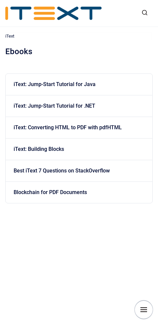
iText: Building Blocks (39, 149)
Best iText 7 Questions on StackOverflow (62, 170)
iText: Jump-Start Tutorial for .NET (54, 106)
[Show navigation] (144, 310)
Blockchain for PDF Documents (50, 192)
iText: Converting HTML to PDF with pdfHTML (68, 127)
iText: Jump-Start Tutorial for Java (55, 84)
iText (9, 36)
